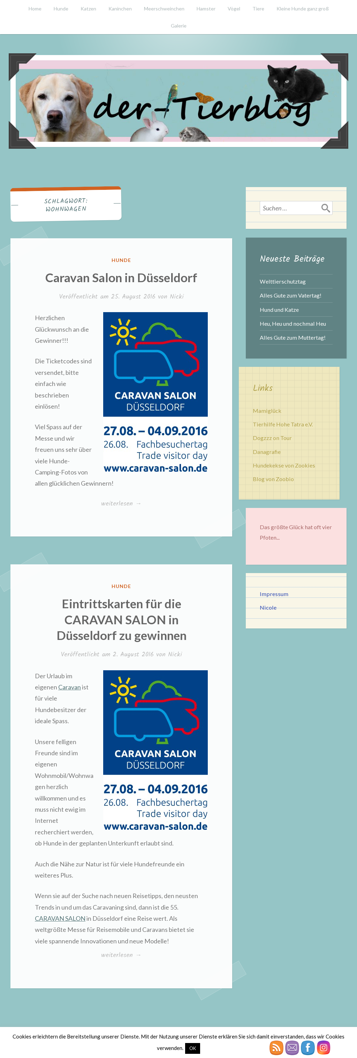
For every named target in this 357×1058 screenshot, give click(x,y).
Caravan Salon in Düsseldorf (121, 277)
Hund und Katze (279, 309)
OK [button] (192, 1048)
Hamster (206, 8)
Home (35, 8)
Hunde (61, 8)
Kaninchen (120, 8)
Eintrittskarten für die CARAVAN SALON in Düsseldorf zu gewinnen (121, 619)
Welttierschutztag (283, 281)
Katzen (88, 8)
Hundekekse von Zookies (284, 465)
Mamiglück (267, 410)
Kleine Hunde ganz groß (302, 8)
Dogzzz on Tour (272, 437)
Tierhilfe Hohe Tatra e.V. (283, 424)
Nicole (268, 607)
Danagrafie (267, 451)
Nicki (177, 297)
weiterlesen (121, 504)
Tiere (258, 8)
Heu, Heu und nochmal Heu (293, 323)
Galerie (179, 26)
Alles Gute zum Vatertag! (290, 295)
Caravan (69, 687)
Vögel (234, 8)
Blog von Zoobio (273, 479)
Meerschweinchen (164, 8)
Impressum (274, 593)
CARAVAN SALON (60, 918)
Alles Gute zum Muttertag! (293, 337)
